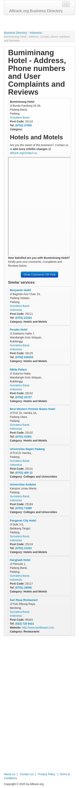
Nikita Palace (18, 369)
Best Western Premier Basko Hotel (32, 409)
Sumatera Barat (19, 117)
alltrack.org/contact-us (23, 153)
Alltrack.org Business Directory (36, 11)
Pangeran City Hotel (23, 520)
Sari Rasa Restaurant (24, 600)
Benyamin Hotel (20, 290)
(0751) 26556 (23, 587)
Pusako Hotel (18, 329)
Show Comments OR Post (39, 274)
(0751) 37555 (23, 125)
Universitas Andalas (23, 484)
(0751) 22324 (23, 317)
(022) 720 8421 (24, 623)
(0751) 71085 (23, 508)
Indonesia (36, 32)
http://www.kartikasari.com (38, 627)
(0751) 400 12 (24, 472)
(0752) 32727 (23, 397)
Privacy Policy (46, 774)
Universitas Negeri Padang (27, 449)
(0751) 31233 (23, 548)
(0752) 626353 (24, 357)
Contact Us (26, 774)
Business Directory (15, 32)
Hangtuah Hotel (20, 560)
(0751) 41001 (23, 436)
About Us (9, 774)
